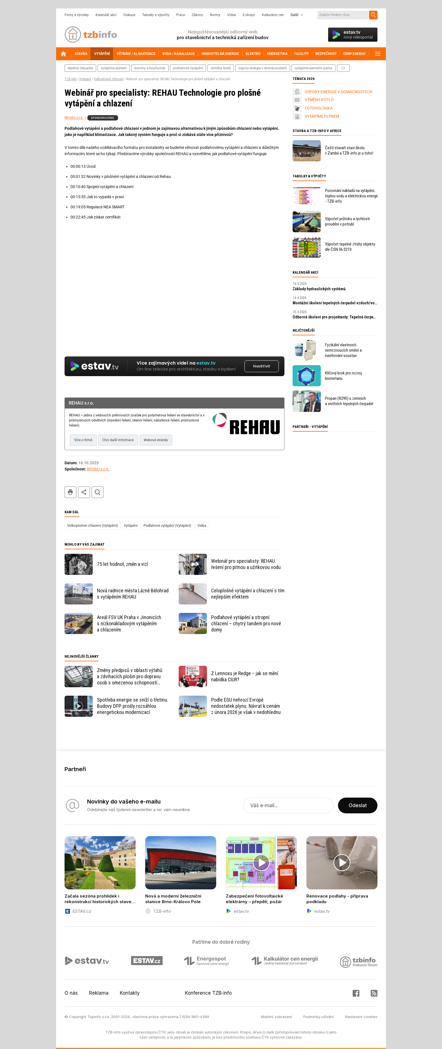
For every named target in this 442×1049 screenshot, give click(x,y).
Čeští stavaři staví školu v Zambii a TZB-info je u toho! (349, 150)
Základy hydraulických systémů (319, 289)
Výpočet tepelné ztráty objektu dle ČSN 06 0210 (350, 247)
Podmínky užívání (318, 1016)
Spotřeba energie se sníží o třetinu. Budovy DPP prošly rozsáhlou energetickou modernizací (132, 706)
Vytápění (85, 79)
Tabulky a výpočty (155, 15)
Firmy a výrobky (77, 15)
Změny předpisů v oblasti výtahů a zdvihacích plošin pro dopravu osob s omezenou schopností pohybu (129, 676)
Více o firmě (83, 440)
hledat (97, 492)
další (343, 68)
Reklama (99, 993)
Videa (231, 15)
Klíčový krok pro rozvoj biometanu (343, 376)
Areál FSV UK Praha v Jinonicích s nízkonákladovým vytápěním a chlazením (129, 623)
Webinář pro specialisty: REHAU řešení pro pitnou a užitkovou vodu (246, 564)
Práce (180, 15)
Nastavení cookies (361, 1016)
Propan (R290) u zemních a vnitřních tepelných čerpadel (349, 401)
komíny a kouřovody (149, 68)
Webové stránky (156, 440)
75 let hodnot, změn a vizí (122, 564)
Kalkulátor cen (273, 15)
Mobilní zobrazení (276, 1016)
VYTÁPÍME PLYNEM (322, 116)
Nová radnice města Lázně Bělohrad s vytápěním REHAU (133, 594)
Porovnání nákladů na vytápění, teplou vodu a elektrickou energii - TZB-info (351, 196)
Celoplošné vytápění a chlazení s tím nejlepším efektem (247, 594)
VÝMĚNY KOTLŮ (319, 99)
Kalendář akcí (106, 15)
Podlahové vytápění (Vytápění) (167, 525)
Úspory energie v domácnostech (262, 68)
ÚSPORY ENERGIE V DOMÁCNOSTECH (338, 92)
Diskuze (129, 15)
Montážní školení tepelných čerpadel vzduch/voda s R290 (335, 303)
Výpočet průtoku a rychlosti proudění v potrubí (347, 221)
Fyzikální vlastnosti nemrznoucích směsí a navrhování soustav (343, 350)
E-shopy (249, 15)
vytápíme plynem (114, 68)
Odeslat (358, 805)
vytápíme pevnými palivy (313, 68)
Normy (215, 15)
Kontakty (130, 993)
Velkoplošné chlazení (108, 79)
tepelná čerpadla (80, 68)
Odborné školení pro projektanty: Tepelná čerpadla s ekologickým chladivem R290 (335, 317)
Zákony (197, 15)
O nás (71, 993)
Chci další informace (118, 440)
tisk (70, 492)
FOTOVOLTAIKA (319, 108)
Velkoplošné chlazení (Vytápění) (92, 525)
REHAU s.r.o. (74, 118)
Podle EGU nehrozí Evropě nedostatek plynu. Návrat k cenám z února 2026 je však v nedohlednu (246, 706)
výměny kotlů (221, 68)
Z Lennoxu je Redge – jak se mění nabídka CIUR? (244, 676)
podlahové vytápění (188, 68)
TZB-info (70, 79)
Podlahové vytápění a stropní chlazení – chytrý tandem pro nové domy (246, 623)
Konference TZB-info (208, 993)
